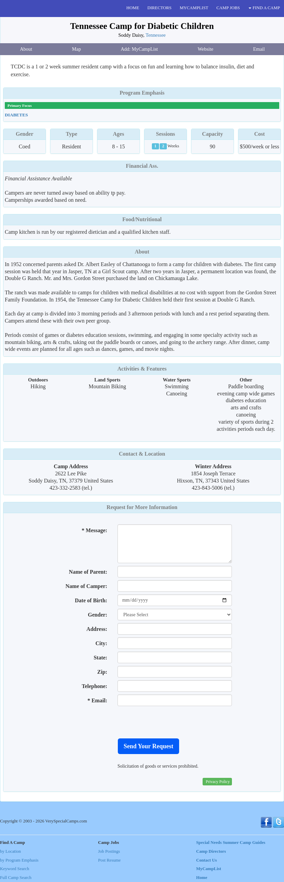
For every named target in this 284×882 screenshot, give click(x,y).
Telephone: (94, 686)
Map (76, 49)
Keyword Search (14, 868)
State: (100, 657)
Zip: (102, 672)
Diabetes (16, 114)
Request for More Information (142, 507)
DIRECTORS (159, 7)
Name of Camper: (86, 586)
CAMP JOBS (228, 7)
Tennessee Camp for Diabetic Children (142, 26)
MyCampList (208, 868)
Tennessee (156, 35)
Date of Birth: (91, 600)
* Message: (94, 530)
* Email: (97, 700)
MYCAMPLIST (194, 7)
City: (101, 643)
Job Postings (109, 851)
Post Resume (109, 860)
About (26, 49)
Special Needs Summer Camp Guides (230, 842)
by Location (10, 851)
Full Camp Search (15, 877)
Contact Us (206, 860)
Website (205, 49)
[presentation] (169, 722)
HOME (132, 7)
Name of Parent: (88, 572)
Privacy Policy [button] (218, 781)
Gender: (97, 615)
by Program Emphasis (19, 860)
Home (201, 877)
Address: (96, 629)
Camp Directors (211, 851)
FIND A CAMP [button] (264, 7)
